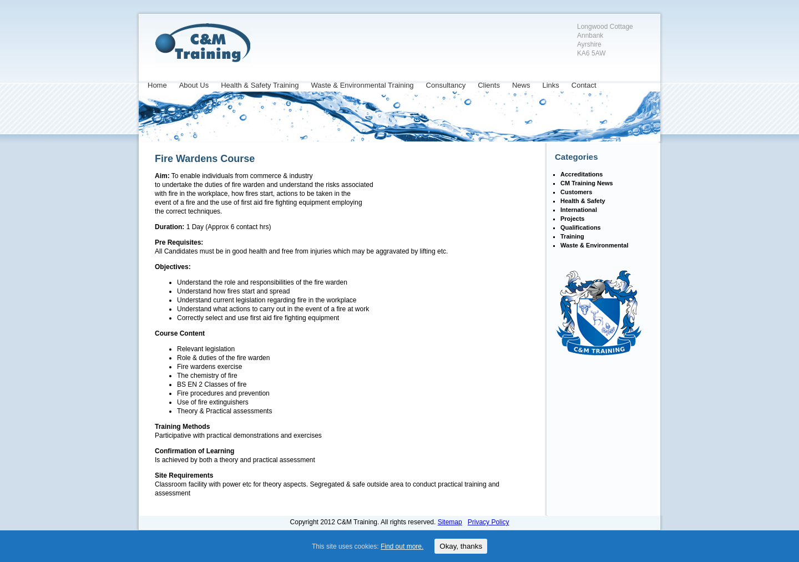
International (578, 209)
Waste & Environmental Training (362, 85)
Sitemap (450, 522)
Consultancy (446, 85)
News (521, 85)
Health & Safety (582, 201)
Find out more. (402, 546)
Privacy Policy (488, 522)
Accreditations (581, 174)
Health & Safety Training (260, 85)
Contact (584, 85)
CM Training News (586, 183)
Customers (576, 192)
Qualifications (580, 227)
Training (572, 236)
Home (157, 85)
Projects (572, 218)
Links (550, 85)
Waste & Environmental (594, 245)
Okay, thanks (460, 546)
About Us (194, 85)
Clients (489, 85)
